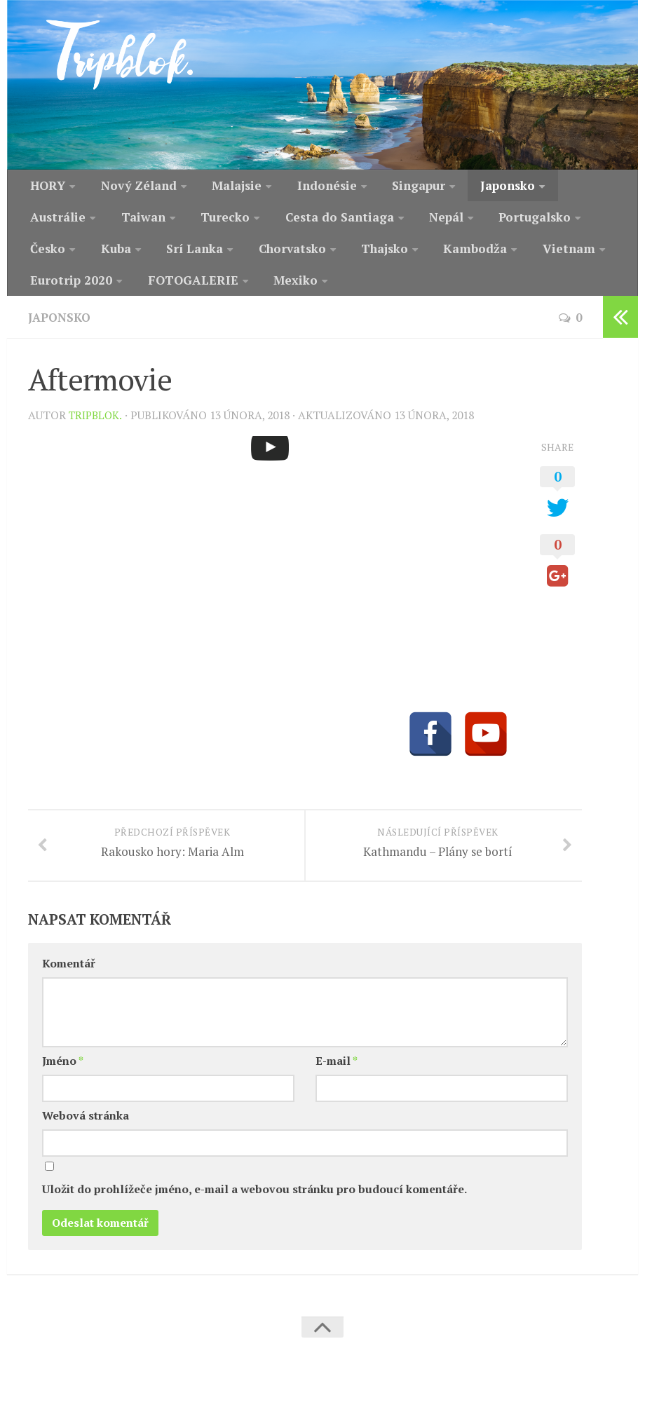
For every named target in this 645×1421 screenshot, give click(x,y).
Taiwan (48, 223)
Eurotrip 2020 (490, 258)
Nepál (324, 223)
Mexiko (165, 294)
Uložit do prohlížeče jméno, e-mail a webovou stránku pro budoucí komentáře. (254, 1225)
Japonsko (469, 187)
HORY (44, 187)
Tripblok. (97, 431)
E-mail (336, 1096)
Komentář (68, 998)
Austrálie (551, 187)
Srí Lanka (54, 258)
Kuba (549, 223)
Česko (487, 223)
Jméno (62, 1096)
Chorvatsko (143, 258)
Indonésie (303, 187)
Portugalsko (406, 223)
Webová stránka (85, 1151)
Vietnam (396, 258)
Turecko (122, 223)
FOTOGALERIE (70, 294)
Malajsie (220, 187)
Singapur (387, 187)
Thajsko (229, 258)
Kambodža (311, 258)
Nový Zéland (129, 187)
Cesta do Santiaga (227, 223)
